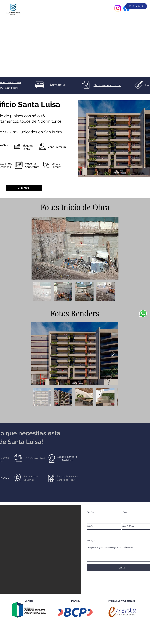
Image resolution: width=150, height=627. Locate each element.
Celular (90, 526)
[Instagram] (117, 8)
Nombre (90, 512)
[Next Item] (113, 248)
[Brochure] (24, 188)
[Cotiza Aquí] (136, 6)
